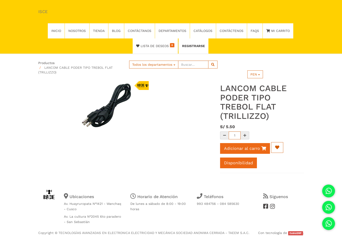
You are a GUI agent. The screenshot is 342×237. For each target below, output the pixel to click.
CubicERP (295, 233)
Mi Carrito (278, 31)
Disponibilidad (238, 162)
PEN (255, 74)
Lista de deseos (155, 45)
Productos (46, 63)
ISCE (43, 11)
